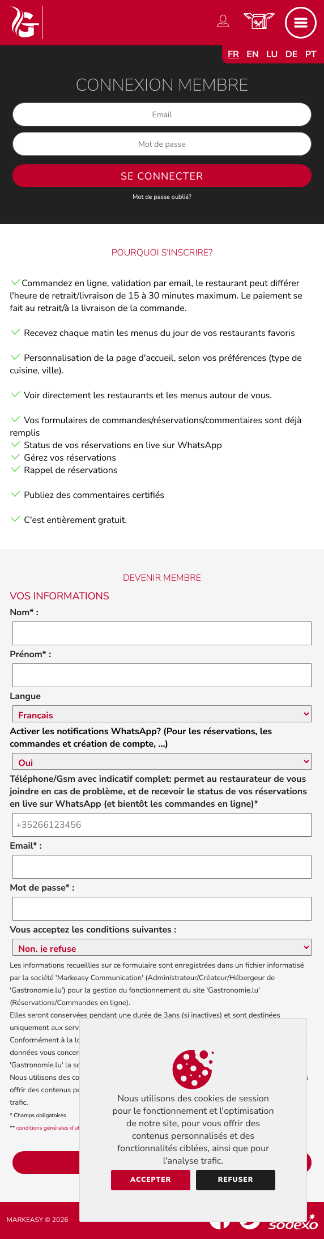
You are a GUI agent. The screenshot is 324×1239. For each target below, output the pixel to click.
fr (233, 54)
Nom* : (24, 612)
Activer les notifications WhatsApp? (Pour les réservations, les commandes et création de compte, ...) (141, 737)
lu (272, 54)
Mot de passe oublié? (162, 197)
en (252, 54)
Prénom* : (30, 654)
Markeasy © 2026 (37, 1220)
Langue (25, 696)
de (291, 54)
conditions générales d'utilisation (58, 1128)
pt (311, 54)
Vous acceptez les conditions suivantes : (93, 929)
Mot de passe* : (42, 888)
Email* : (25, 846)
